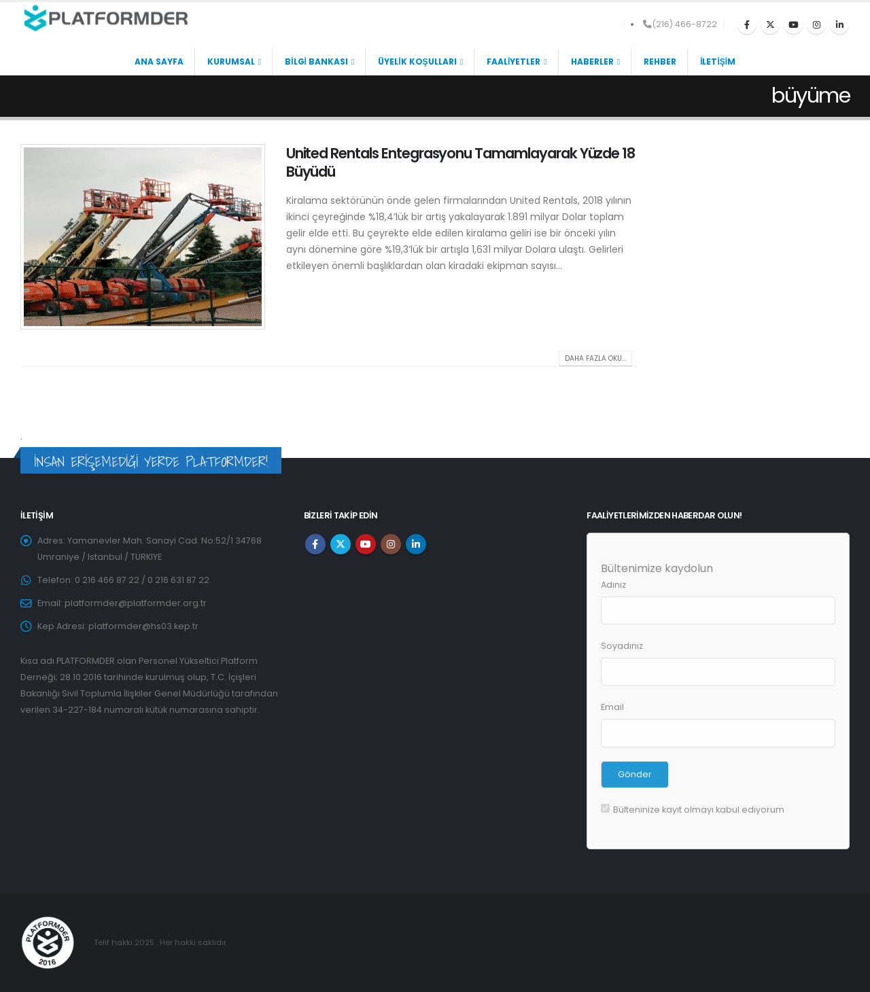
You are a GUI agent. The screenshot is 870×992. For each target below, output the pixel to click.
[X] (770, 24)
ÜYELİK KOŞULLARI (417, 61)
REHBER (660, 61)
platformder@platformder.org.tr (136, 603)
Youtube (365, 544)
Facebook (315, 544)
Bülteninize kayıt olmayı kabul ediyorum (692, 809)
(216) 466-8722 (680, 24)
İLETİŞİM (717, 61)
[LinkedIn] (839, 24)
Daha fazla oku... (595, 358)
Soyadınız (622, 646)
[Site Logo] (105, 18)
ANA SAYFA (159, 61)
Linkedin (416, 544)
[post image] (143, 237)
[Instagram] (816, 24)
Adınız (613, 584)
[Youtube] (793, 24)
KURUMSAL (231, 61)
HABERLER (592, 61)
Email (612, 707)
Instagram (391, 544)
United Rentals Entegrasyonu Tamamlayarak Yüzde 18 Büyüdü (461, 162)
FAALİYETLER (513, 61)
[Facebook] (746, 24)
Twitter (340, 544)
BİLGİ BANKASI (316, 61)
